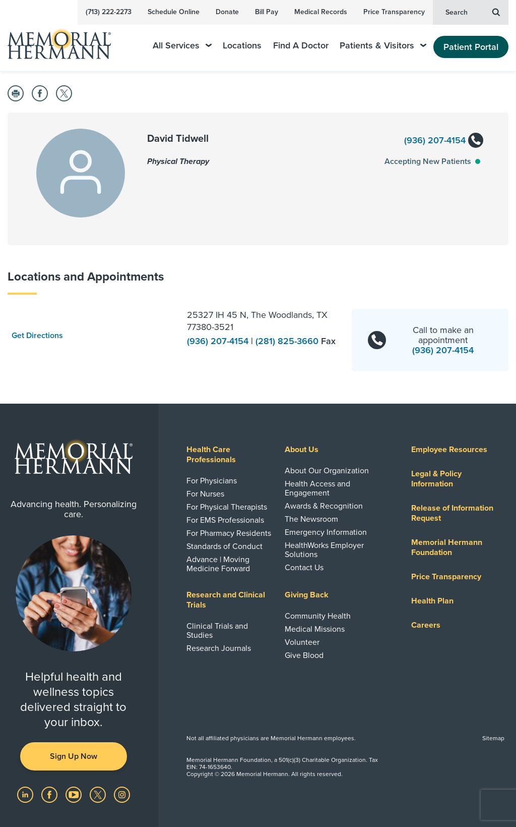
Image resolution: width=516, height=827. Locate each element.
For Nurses (205, 494)
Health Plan (432, 601)
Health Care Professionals (211, 455)
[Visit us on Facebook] (50, 794)
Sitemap (493, 738)
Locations (242, 45)
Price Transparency (394, 12)
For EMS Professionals (225, 520)
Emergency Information (326, 532)
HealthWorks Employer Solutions (324, 550)
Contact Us (304, 567)
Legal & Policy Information (436, 479)
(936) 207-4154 (443, 141)
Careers (425, 625)
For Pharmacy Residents (228, 533)
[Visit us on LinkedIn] (26, 794)
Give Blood (304, 655)
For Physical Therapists (226, 507)
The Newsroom (311, 519)
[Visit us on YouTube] (75, 794)
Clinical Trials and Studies (217, 631)
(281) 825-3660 (288, 341)
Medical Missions (315, 629)
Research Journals (218, 648)
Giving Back (307, 595)
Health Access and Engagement (317, 488)
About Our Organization (327, 470)
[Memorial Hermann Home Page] (66, 39)
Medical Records (320, 12)
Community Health (318, 616)
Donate (227, 12)
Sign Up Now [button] (73, 756)
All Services (182, 45)
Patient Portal (470, 46)
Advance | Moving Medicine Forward (218, 564)
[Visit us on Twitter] (99, 794)
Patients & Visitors (383, 45)
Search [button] (472, 12)
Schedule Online (174, 12)
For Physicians (211, 480)
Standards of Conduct (224, 546)
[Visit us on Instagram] (122, 794)
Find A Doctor (301, 45)
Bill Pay (266, 12)
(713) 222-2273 (109, 12)
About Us (301, 450)
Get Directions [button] (37, 335)
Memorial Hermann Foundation (446, 547)
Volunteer (302, 642)
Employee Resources (449, 450)
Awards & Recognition (324, 506)
